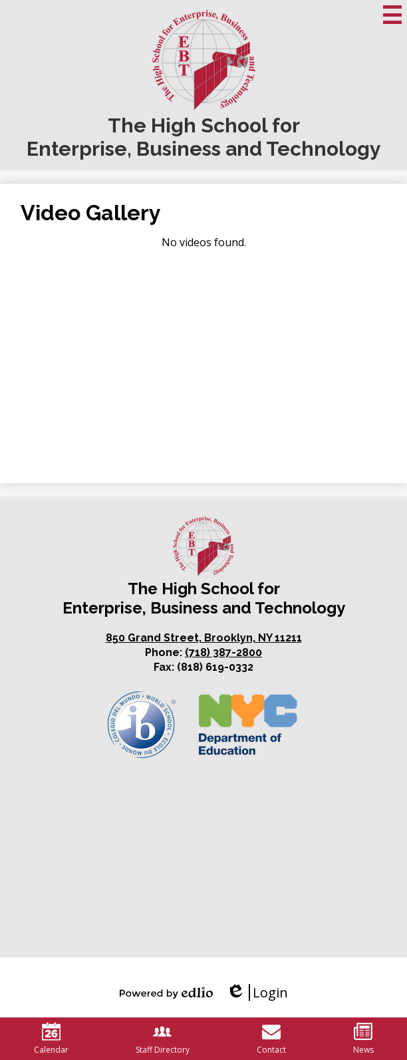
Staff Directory (163, 1038)
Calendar (51, 1038)
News (363, 1038)
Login (257, 992)
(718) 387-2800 (223, 652)
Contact (271, 1038)
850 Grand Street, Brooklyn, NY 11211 (204, 637)
